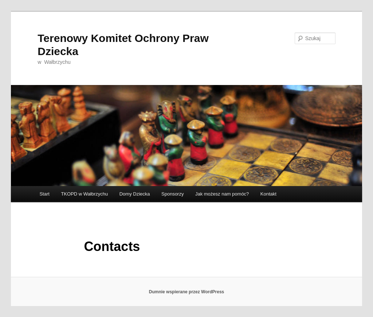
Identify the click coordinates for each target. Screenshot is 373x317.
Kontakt (268, 194)
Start (44, 194)
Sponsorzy (172, 194)
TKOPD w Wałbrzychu (84, 194)
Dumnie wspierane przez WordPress (186, 291)
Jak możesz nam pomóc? (222, 194)
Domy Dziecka (134, 194)
